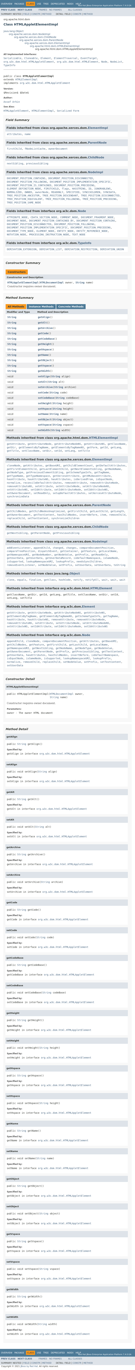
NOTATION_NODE (16, 234)
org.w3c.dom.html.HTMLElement (77, 61)
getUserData (15, 558)
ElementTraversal (66, 58)
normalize (13, 482)
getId (104, 447)
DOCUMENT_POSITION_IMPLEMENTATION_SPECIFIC (80, 181)
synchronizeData (18, 496)
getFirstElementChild (22, 469)
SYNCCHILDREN (91, 192)
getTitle (13, 450)
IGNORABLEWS (102, 188)
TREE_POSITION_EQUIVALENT (24, 199)
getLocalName (108, 551)
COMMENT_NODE (69, 217)
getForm (92, 447)
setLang (70, 450)
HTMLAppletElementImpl (22, 282)
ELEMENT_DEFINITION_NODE (24, 188)
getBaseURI (52, 465)
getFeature (88, 551)
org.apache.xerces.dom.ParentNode (41, 40)
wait (105, 579)
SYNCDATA (109, 192)
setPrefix (65, 565)
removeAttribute (76, 482)
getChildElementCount (78, 465)
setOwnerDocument (19, 493)
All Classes (75, 10)
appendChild (42, 547)
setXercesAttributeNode (104, 493)
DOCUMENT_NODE (16, 220)
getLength (117, 511)
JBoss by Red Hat (29, 1366)
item (103, 514)
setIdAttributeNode (67, 489)
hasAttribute (16, 479)
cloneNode (13, 465)
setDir (46, 450)
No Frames (55, 10)
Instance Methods (41, 306)
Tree (46, 4)
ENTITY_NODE (65, 231)
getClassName (116, 443)
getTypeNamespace (38, 475)
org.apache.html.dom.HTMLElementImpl (54, 46)
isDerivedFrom (83, 479)
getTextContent (44, 514)
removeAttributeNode (104, 482)
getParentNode (40, 533)
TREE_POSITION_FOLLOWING (62, 199)
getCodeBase (46, 338)
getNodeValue (63, 554)
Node (104, 61)
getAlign (44, 317)
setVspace (44, 424)
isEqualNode (104, 479)
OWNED (28, 192)
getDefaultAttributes (111, 465)
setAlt (42, 381)
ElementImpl (98, 128)
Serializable (12, 58)
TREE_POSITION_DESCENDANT (60, 195)
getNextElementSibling (86, 469)
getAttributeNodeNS (67, 443)
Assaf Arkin (12, 101)
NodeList (116, 61)
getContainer (69, 551)
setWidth (44, 430)
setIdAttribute (41, 489)
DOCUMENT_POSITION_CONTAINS (26, 178)
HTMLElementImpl (26, 79)
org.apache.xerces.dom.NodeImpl (29, 34)
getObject (44, 360)
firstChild (14, 148)
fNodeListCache (35, 148)
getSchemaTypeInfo (78, 472)
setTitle (84, 450)
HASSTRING (78, 188)
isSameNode (110, 558)
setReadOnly (42, 493)
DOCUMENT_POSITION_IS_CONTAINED (29, 185)
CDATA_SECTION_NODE (44, 217)
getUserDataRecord (57, 558)
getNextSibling (17, 533)
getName (43, 355)
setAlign (44, 376)
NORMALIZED (14, 192)
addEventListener (19, 547)
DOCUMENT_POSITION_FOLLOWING (27, 181)
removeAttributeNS (19, 486)
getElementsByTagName (33, 447)
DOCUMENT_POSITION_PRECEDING (74, 185)
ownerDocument (58, 148)
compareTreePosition (21, 551)
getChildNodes (16, 511)
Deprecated (58, 4)
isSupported (15, 561)
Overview (6, 4)
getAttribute (16, 443)
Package (19, 4)
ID (89, 188)
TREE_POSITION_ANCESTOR (23, 195)
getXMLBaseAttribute (96, 475)
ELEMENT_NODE (45, 231)
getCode (43, 333)
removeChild (117, 514)
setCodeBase (46, 397)
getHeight (44, 344)
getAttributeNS (94, 443)
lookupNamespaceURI (39, 561)
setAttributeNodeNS (95, 486)
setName (43, 414)
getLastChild (99, 511)
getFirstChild (77, 511)
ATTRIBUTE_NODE (17, 217)
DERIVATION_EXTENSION (22, 249)
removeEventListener (21, 565)
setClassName (30, 450)
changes (71, 547)
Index (70, 4)
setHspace (44, 408)
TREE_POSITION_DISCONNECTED (100, 195)
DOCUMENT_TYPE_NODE (20, 231)
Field (26, 14)
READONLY (57, 192)
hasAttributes (61, 479)
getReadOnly (99, 554)
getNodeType (15, 472)
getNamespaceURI (18, 554)
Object (75, 573)
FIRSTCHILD (51, 188)
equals (21, 579)
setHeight (44, 403)
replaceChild (16, 518)
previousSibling (37, 163)
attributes (14, 134)
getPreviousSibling (66, 533)
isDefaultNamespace (86, 558)
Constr (35, 14)
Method (47, 14)
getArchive (45, 328)
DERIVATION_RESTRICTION (81, 249)
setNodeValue (47, 565)
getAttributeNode (39, 443)
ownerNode (41, 192)
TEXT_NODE (78, 234)
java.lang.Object (14, 31)
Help (78, 4)
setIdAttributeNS (96, 489)
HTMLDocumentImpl (52, 282)
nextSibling (15, 163)
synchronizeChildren (65, 518)
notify (77, 579)
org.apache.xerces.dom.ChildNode (35, 37)
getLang (116, 447)
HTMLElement (101, 588)
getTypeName (15, 475)
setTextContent (38, 518)
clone (10, 579)
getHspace (44, 349)
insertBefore (88, 514)
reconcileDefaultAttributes (42, 482)
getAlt (42, 322)
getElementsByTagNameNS (67, 447)
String (80, 282)
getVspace (44, 365)
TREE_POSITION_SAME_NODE (24, 202)
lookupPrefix (64, 561)
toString (119, 565)
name (28, 134)
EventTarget (89, 58)
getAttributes (33, 465)
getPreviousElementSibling (44, 472)
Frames (43, 10)
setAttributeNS (17, 489)
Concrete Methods (71, 306)
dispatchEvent (47, 551)
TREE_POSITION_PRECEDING (99, 199)
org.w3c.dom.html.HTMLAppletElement (29, 61)
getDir (11, 447)
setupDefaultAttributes (69, 493)
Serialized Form (68, 110)
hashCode (64, 579)
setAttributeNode (67, 486)
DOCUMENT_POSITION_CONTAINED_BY (51, 220)
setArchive (45, 387)
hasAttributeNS (38, 479)
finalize (35, 579)
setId (58, 450)
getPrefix (81, 554)
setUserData (83, 565)
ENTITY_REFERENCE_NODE (92, 231)
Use (39, 4)
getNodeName (113, 469)
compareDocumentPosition (96, 547)
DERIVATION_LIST (50, 249)
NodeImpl (95, 172)
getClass (50, 579)
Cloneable (31, 58)
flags (65, 188)
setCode (43, 392)
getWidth (44, 371)
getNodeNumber (41, 554)
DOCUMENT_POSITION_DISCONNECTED (70, 178)
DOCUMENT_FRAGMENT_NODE (97, 217)
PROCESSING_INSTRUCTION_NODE (49, 234)
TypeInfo (9, 65)
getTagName (101, 472)
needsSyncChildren (89, 561)
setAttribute (44, 486)
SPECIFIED (72, 192)
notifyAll (92, 579)
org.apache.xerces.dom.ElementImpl (47, 43)
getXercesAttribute (66, 475)
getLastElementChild (53, 469)
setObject (44, 419)
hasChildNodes (67, 514)
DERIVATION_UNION (112, 249)
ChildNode (96, 157)
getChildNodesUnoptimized (47, 511)
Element (46, 58)
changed (58, 547)
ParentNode (97, 142)
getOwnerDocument (19, 514)
